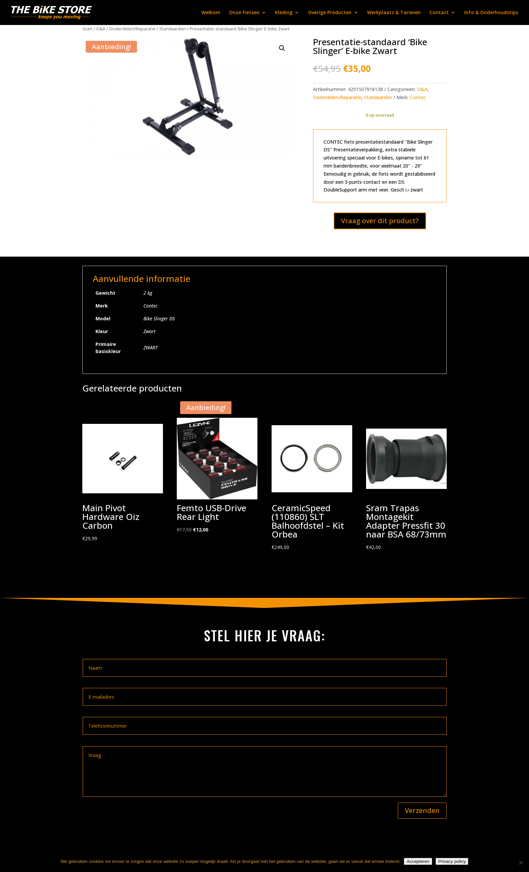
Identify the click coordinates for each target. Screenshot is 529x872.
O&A (100, 29)
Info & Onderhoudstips (491, 13)
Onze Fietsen (244, 13)
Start (87, 29)
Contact (439, 13)
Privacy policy (452, 861)
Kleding (284, 13)
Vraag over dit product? (380, 220)
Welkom (210, 13)
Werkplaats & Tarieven (394, 13)
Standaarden (172, 29)
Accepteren (418, 861)
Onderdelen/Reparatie (132, 29)
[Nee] (520, 862)
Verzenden (422, 810)
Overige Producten (330, 13)
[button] (282, 48)
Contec (418, 97)
